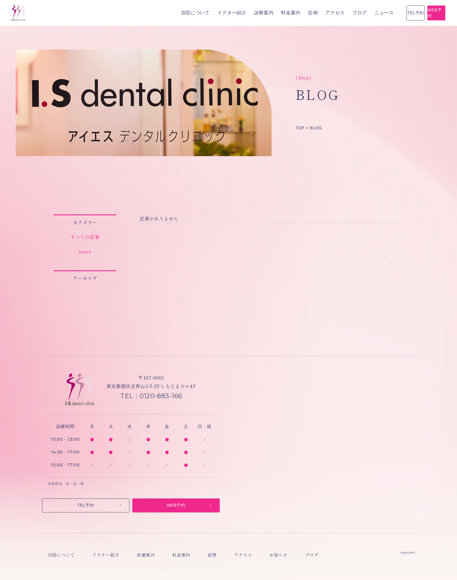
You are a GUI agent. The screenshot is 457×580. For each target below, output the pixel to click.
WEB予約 (417, 12)
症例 (238, 12)
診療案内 (189, 12)
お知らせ (248, 558)
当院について (120, 12)
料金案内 (216, 12)
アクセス (260, 12)
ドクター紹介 (157, 12)
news (85, 251)
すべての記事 (85, 236)
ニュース (309, 12)
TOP (300, 128)
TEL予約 (359, 12)
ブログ (285, 12)
